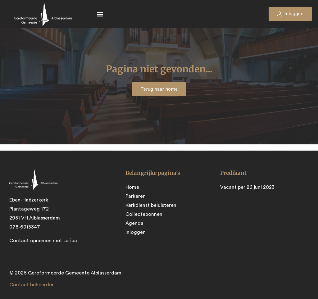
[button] (100, 14)
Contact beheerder (31, 284)
